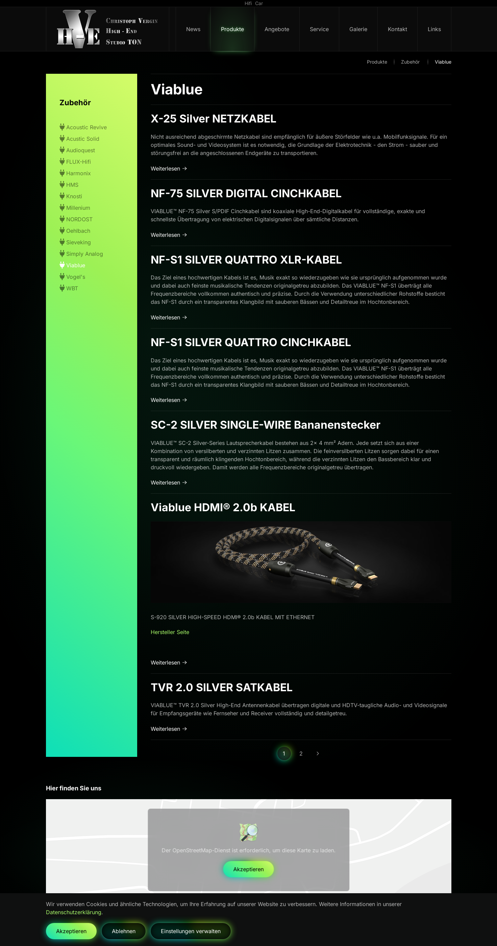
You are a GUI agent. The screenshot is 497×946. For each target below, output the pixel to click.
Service (319, 29)
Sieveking (75, 242)
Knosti (70, 196)
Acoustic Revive (83, 127)
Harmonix (75, 173)
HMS (68, 184)
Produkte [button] (232, 29)
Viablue (72, 265)
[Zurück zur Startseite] (107, 29)
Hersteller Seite (170, 632)
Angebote (277, 29)
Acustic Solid (79, 138)
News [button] (193, 29)
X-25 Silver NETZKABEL (213, 118)
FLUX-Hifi (75, 161)
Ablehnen (123, 931)
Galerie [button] (358, 29)
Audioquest (77, 150)
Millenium (74, 207)
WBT (68, 288)
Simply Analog (81, 253)
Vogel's (72, 276)
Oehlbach (74, 230)
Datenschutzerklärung (73, 912)
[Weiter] (318, 753)
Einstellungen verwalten (191, 931)
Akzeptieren (248, 869)
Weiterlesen (165, 168)
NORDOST (76, 219)
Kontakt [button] (397, 29)
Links (434, 29)
